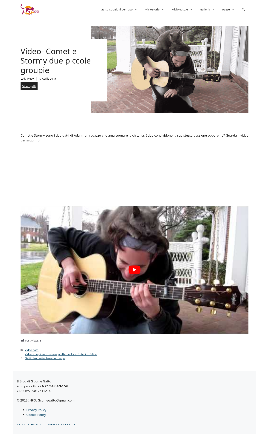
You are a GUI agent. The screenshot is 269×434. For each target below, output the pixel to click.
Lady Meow (27, 78)
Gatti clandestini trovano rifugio (45, 358)
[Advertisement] (134, 173)
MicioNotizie (184, 9)
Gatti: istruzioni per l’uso (121, 9)
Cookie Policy (36, 415)
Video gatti (29, 86)
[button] (243, 9)
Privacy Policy (36, 410)
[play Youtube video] (134, 270)
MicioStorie (156, 9)
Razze (230, 9)
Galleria (209, 9)
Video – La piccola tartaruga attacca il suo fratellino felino (61, 354)
